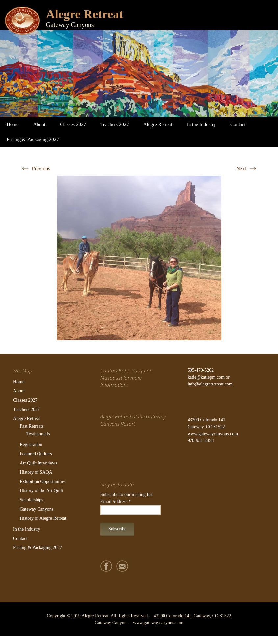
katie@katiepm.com (206, 377)
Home (13, 124)
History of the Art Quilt (41, 490)
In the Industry (201, 124)
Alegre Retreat (157, 124)
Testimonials (38, 433)
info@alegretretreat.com (210, 384)
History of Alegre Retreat (43, 518)
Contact (238, 124)
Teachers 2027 (114, 124)
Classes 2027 (73, 124)
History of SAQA (36, 472)
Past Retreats (32, 426)
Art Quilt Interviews (38, 463)
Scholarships (31, 499)
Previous (35, 168)
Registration (31, 444)
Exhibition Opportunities (43, 481)
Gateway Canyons (36, 509)
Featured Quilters (36, 453)
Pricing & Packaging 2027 (33, 139)
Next (247, 168)
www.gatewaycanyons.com (213, 433)
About (39, 124)
